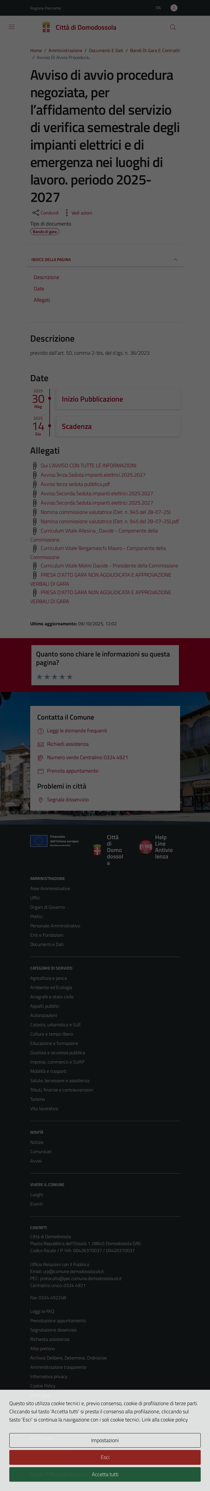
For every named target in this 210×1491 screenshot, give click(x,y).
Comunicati (41, 1151)
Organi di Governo (47, 907)
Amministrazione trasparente (58, 1367)
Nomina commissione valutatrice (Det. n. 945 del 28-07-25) (106, 512)
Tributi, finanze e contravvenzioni (61, 1089)
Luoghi (36, 1194)
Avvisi (36, 1160)
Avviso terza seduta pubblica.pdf (75, 484)
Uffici (35, 897)
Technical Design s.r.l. (70, 1474)
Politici (36, 916)
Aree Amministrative (50, 888)
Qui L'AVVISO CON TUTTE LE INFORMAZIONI (88, 465)
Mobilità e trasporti (48, 1071)
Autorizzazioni (43, 1015)
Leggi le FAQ (42, 1311)
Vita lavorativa (44, 1108)
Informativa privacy (48, 1376)
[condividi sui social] (45, 212)
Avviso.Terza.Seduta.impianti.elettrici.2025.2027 (93, 475)
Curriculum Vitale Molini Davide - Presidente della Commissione (109, 565)
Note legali (40, 1394)
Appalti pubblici (44, 1005)
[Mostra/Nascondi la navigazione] (11, 26)
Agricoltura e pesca (48, 978)
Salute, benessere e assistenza (59, 1080)
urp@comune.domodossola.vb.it (73, 1271)
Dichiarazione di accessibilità (57, 1404)
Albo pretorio (42, 1348)
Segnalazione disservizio (53, 1329)
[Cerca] (173, 27)
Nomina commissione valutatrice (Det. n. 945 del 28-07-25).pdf (110, 521)
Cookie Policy (42, 1385)
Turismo (37, 1099)
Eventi (36, 1203)
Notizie (37, 1142)
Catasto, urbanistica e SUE (55, 1024)
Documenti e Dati (47, 944)
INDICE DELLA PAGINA (105, 259)
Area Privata (42, 1437)
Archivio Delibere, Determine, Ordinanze (68, 1357)
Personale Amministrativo (55, 925)
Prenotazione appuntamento (58, 1320)
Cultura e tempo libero (51, 1033)
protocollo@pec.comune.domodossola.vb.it (81, 1278)
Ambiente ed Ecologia (51, 987)
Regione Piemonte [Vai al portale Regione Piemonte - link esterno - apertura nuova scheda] (45, 8)
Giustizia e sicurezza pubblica (57, 1052)
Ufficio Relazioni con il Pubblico (59, 1264)
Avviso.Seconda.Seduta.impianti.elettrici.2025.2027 (97, 493)
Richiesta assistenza (49, 1339)
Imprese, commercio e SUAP (57, 1061)
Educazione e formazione (54, 1043)
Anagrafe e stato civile (51, 996)
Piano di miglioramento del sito (59, 1413)
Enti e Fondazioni (46, 934)
